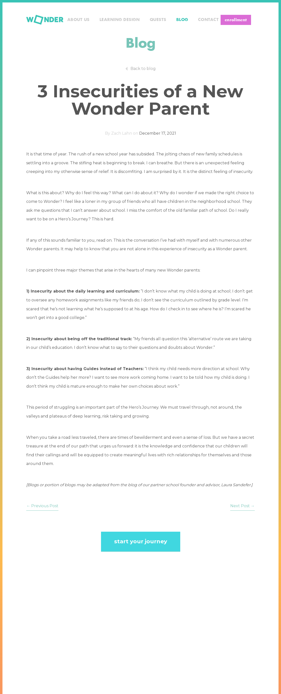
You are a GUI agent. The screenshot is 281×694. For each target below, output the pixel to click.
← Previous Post (42, 506)
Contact (208, 20)
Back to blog (143, 68)
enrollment (236, 20)
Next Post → (242, 506)
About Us (78, 20)
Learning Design (120, 20)
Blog (182, 20)
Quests (158, 20)
